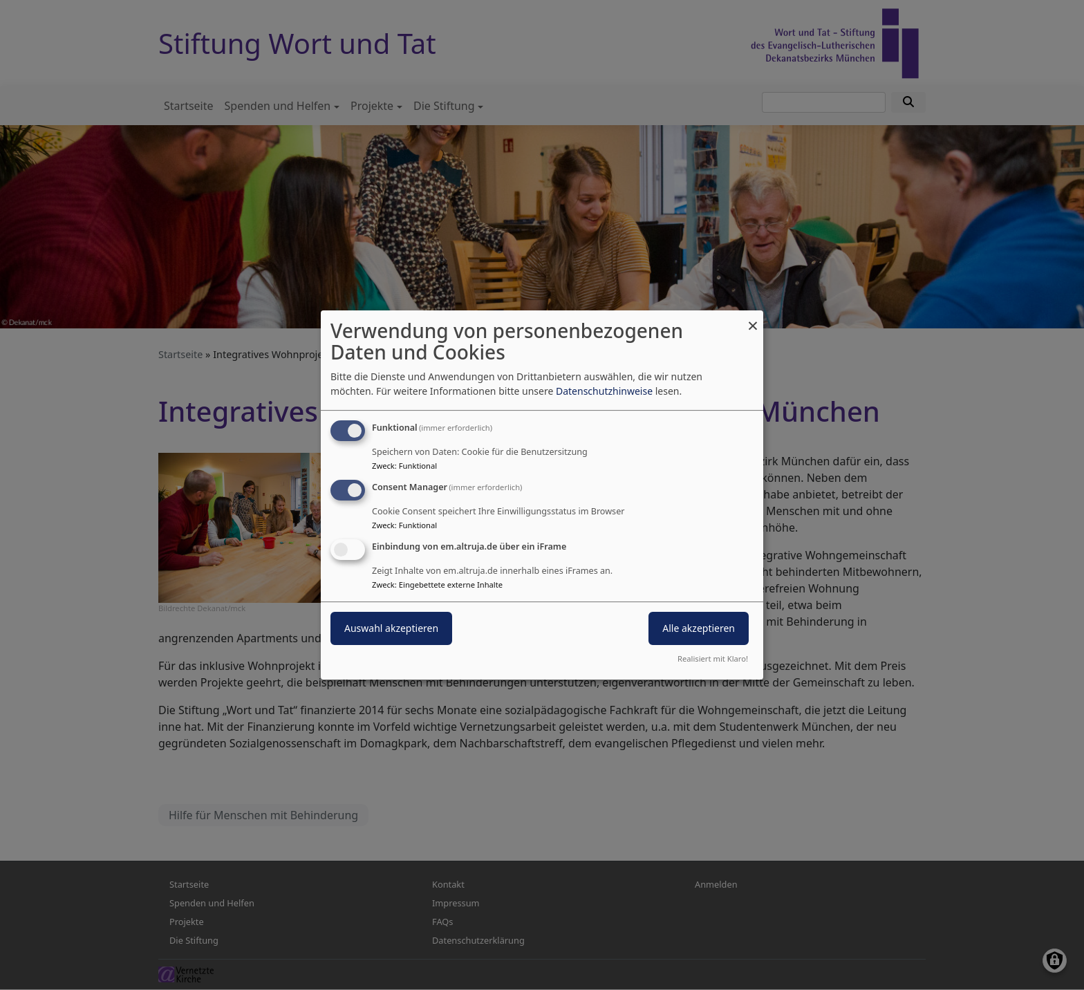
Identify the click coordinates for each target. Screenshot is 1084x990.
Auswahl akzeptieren (391, 628)
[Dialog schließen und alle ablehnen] (752, 319)
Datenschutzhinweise (604, 391)
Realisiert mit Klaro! (713, 658)
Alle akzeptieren (698, 628)
